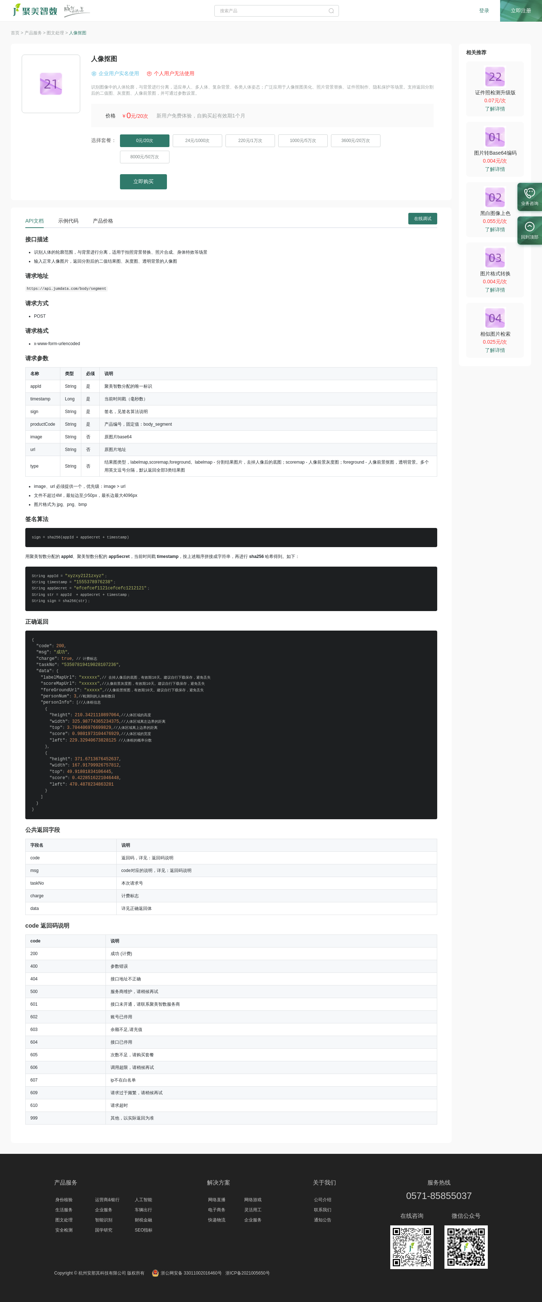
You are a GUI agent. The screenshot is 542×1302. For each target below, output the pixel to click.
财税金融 (143, 1219)
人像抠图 (77, 32)
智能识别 (103, 1219)
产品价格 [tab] (103, 221)
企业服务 (103, 1209)
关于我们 (324, 1182)
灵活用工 (253, 1209)
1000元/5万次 (303, 140)
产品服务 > (36, 32)
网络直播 (216, 1199)
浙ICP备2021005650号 (247, 1273)
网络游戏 (253, 1199)
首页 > (18, 32)
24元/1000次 (197, 140)
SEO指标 (143, 1230)
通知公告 (322, 1219)
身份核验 (64, 1199)
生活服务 (64, 1209)
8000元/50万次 (144, 156)
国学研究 (103, 1230)
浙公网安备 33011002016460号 (187, 1273)
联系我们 (322, 1209)
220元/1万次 (250, 140)
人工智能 (143, 1199)
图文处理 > (58, 32)
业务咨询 (529, 195)
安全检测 (64, 1230)
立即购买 (143, 181)
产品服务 (65, 1182)
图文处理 (64, 1219)
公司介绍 (322, 1199)
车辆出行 (143, 1209)
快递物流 (216, 1219)
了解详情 (495, 109)
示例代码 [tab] (68, 221)
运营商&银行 (107, 1199)
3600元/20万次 (355, 140)
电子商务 (216, 1209)
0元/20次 (144, 140)
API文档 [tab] (34, 221)
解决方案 (218, 1182)
